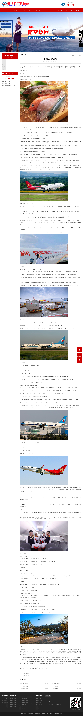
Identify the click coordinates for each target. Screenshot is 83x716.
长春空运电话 (76, 10)
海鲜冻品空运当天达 (43, 668)
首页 (7, 10)
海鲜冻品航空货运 (33, 668)
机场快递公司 (39, 704)
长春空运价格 (66, 10)
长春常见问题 (39, 702)
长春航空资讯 (36, 10)
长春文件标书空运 (24, 689)
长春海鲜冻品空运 (56, 683)
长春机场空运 (25, 704)
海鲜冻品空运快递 (24, 668)
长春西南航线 (25, 702)
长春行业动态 (39, 700)
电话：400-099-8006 (52, 702)
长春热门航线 (13, 706)
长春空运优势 (46, 10)
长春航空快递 (16, 10)
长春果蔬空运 (26, 673)
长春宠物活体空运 (24, 683)
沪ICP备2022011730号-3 (54, 713)
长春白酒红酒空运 (27, 675)
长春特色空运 (56, 10)
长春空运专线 (26, 10)
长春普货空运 (55, 689)
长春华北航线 (13, 700)
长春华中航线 (25, 700)
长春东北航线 (13, 702)
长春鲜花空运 (55, 686)
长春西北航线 (13, 704)
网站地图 (61, 713)
